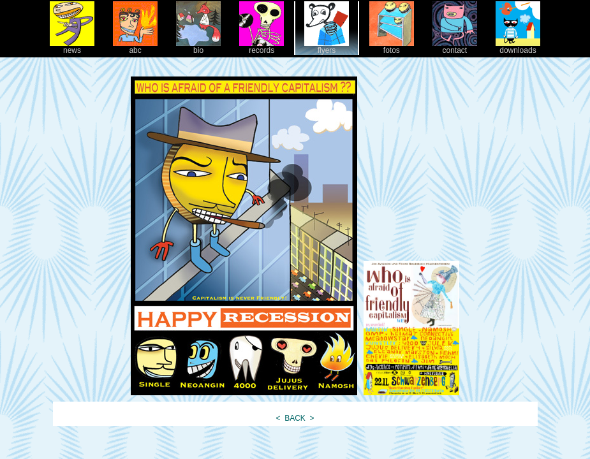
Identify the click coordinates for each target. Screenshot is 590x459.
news (72, 47)
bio (198, 47)
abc (135, 47)
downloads (518, 47)
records (261, 47)
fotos (391, 47)
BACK (295, 418)
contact (454, 47)
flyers (326, 47)
